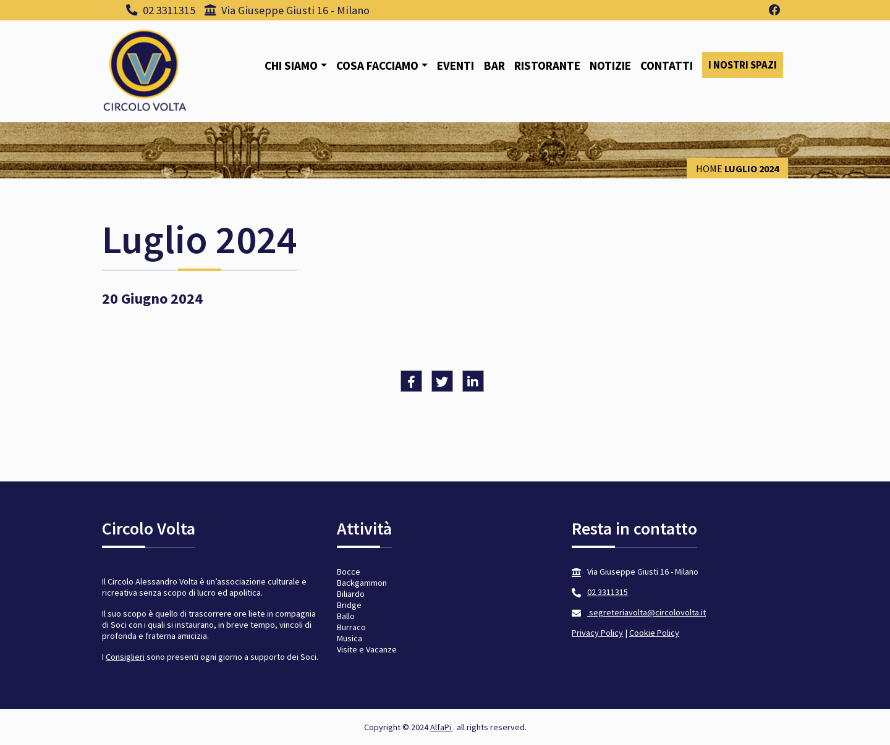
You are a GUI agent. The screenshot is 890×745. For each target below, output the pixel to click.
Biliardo (351, 593)
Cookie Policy (654, 632)
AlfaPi (441, 727)
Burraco (351, 627)
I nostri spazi (742, 65)
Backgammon (362, 582)
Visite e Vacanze (367, 649)
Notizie (610, 65)
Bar (494, 65)
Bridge (349, 604)
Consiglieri (125, 656)
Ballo (346, 616)
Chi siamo (291, 65)
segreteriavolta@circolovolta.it (646, 612)
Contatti (666, 65)
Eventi (455, 65)
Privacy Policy (597, 632)
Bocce (348, 571)
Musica (349, 638)
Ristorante (547, 65)
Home (709, 168)
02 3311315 (160, 10)
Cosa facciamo (377, 65)
